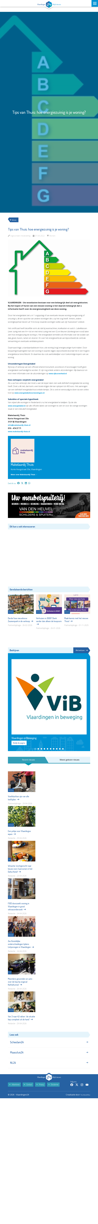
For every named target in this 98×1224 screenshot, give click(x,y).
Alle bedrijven (81, 650)
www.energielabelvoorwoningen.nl (31, 392)
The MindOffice (83, 1099)
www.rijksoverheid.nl (59, 373)
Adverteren (14, 1089)
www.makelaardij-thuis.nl (20, 431)
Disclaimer (53, 1089)
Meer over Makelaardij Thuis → (26, 474)
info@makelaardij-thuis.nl (20, 425)
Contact (28, 1089)
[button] (35, 749)
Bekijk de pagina (19, 743)
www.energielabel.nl (18, 405)
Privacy (40, 1089)
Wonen (14, 220)
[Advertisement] (49, 556)
